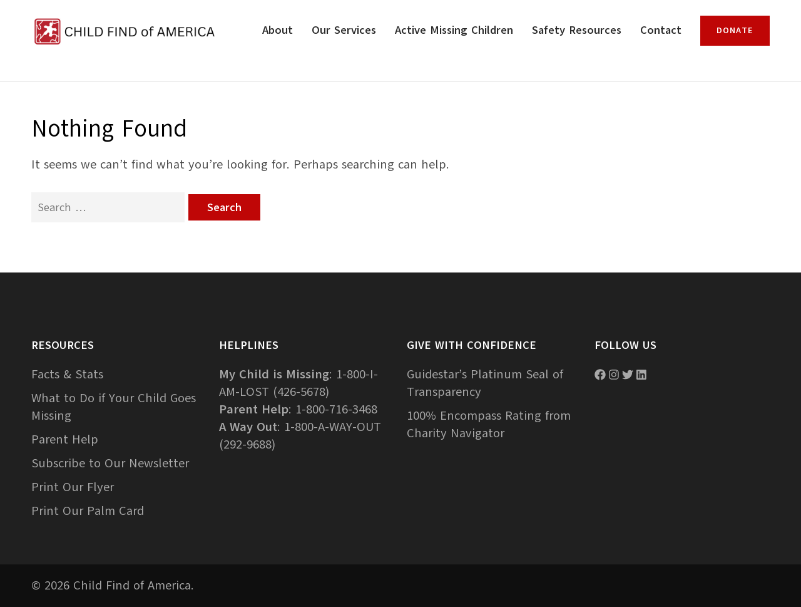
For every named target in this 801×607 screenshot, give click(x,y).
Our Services (344, 30)
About (277, 30)
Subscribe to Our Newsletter (110, 463)
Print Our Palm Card (87, 510)
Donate (735, 30)
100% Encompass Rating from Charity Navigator (489, 424)
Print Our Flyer (72, 487)
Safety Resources (576, 30)
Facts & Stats (67, 374)
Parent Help (64, 439)
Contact (660, 30)
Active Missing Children (454, 30)
